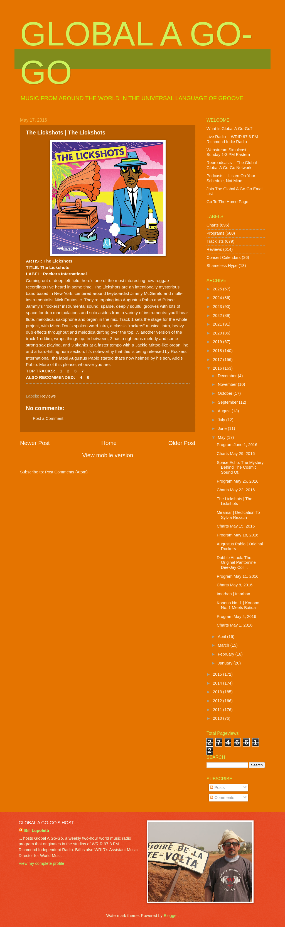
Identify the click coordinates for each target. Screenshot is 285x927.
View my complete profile (41, 863)
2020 (218, 333)
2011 (218, 709)
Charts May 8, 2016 (234, 585)
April (222, 636)
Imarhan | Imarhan (233, 594)
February (226, 654)
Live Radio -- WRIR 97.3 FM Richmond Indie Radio (232, 139)
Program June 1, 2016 (237, 444)
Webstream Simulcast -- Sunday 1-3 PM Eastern (228, 152)
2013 (218, 692)
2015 (218, 674)
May (222, 437)
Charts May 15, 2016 (236, 526)
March (224, 645)
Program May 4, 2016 (236, 616)
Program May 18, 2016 (238, 535)
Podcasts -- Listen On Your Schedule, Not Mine (231, 178)
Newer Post (35, 443)
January (225, 663)
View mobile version (107, 455)
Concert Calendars (224, 257)
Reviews (48, 396)
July (222, 420)
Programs (215, 233)
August (225, 411)
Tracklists (215, 241)
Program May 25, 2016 (238, 481)
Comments (222, 797)
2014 (218, 683)
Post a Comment (48, 418)
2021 (218, 324)
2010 (218, 718)
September (228, 402)
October (225, 393)
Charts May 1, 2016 (234, 625)
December (228, 376)
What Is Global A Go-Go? (229, 128)
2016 (218, 368)
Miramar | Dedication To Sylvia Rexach (238, 515)
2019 (218, 342)
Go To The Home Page (227, 201)
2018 (218, 350)
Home (109, 443)
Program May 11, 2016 (238, 576)
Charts (212, 225)
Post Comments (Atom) (66, 472)
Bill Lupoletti (36, 830)
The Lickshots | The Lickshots (234, 501)
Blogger (171, 915)
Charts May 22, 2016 (236, 490)
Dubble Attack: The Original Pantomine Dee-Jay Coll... (236, 562)
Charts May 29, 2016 (236, 453)
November (228, 384)
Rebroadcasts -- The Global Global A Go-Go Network (232, 165)
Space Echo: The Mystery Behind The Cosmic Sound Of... (240, 467)
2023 (218, 306)
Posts (217, 787)
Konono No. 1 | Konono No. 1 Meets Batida (238, 605)
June (223, 428)
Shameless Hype (222, 265)
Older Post (181, 443)
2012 (218, 701)
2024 (218, 297)
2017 (218, 359)
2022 (218, 315)
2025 (218, 289)
